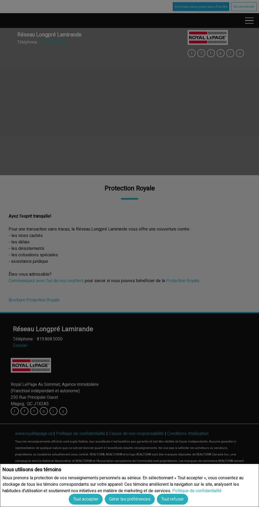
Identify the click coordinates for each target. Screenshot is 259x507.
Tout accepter (85, 499)
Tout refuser (172, 499)
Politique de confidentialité (197, 490)
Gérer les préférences (129, 499)
